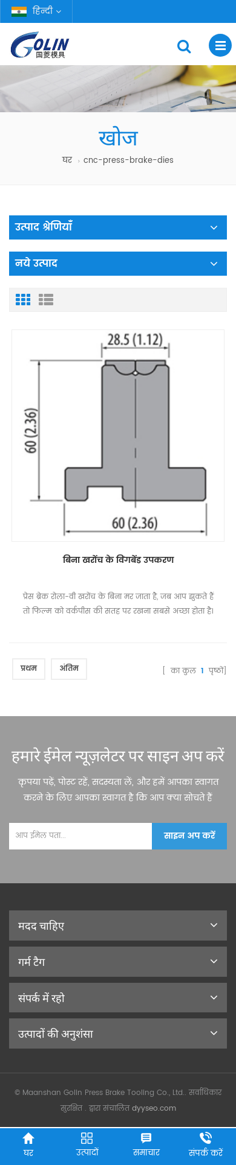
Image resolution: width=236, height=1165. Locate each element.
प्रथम (29, 669)
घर (67, 160)
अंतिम (69, 669)
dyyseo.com (154, 1108)
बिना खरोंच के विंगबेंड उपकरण (118, 560)
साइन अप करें (189, 836)
